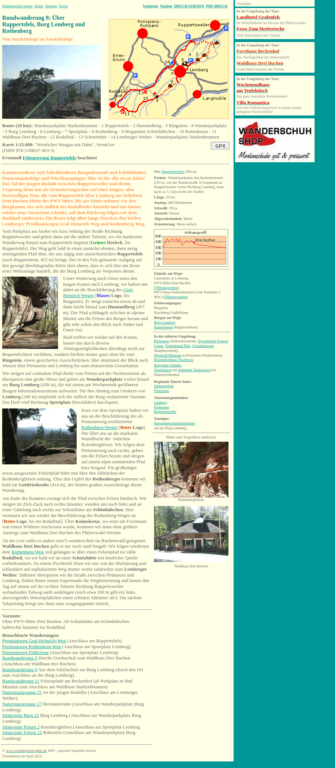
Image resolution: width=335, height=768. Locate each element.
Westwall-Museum (167, 355)
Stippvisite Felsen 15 (22, 732)
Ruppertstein (163, 327)
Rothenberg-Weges (99, 427)
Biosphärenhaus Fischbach (173, 360)
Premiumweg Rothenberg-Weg (31, 646)
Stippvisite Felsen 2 (21, 727)
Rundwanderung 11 (20, 681)
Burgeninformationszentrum (174, 423)
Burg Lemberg (164, 322)
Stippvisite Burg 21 (20, 715)
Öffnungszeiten (166, 288)
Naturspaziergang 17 (22, 704)
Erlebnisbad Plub (177, 346)
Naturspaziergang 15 (22, 692)
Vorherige (150, 6)
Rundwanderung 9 (19, 669)
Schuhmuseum (203, 346)
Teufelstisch (163, 370)
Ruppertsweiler (173, 172)
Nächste (166, 6)
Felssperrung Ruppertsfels (49, 157)
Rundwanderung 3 (19, 658)
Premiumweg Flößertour (25, 652)
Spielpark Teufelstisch (194, 370)
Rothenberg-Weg (28, 552)
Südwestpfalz (164, 386)
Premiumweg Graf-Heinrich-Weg (34, 640)
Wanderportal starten (17, 6)
